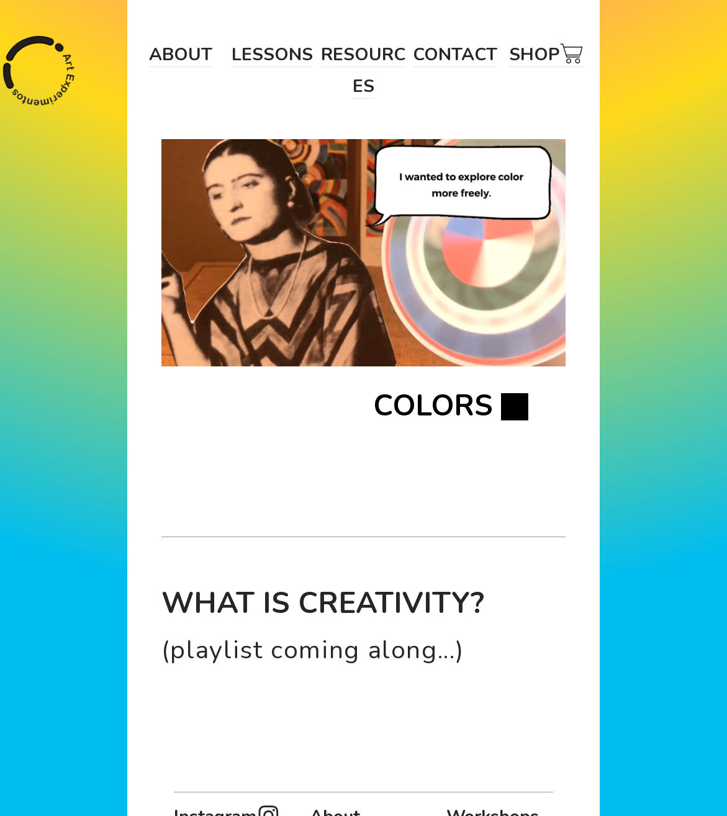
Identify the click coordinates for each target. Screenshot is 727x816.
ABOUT (180, 54)
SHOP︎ (546, 54)
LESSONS (272, 54)
